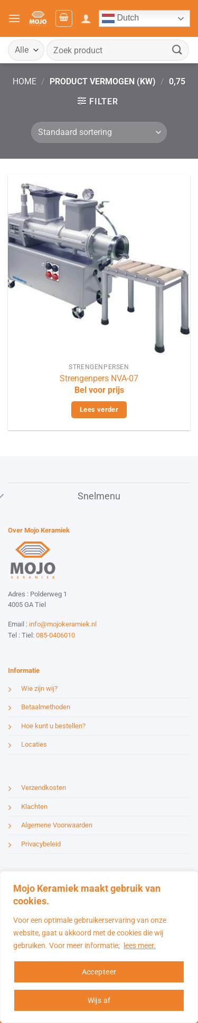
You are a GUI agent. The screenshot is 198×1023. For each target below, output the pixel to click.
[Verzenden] (177, 50)
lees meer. (140, 945)
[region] (99, 947)
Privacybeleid (41, 844)
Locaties (34, 744)
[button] (14, 18)
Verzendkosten (43, 788)
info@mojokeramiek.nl (63, 624)
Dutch (120, 18)
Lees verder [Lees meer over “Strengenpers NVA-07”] (99, 409)
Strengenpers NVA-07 (99, 378)
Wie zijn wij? (39, 688)
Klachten (34, 806)
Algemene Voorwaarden (56, 825)
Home (24, 81)
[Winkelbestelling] (99, 132)
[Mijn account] (86, 18)
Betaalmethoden (45, 707)
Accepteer (99, 972)
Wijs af (99, 1000)
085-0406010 (55, 635)
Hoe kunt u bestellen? (53, 726)
